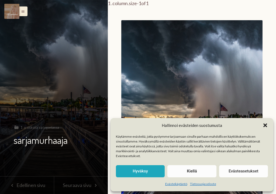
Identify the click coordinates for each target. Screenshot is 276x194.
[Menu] (11, 11)
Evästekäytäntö (176, 184)
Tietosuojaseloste (203, 184)
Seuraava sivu (81, 185)
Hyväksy (140, 171)
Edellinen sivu (27, 185)
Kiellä (192, 171)
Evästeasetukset (243, 171)
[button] (265, 125)
